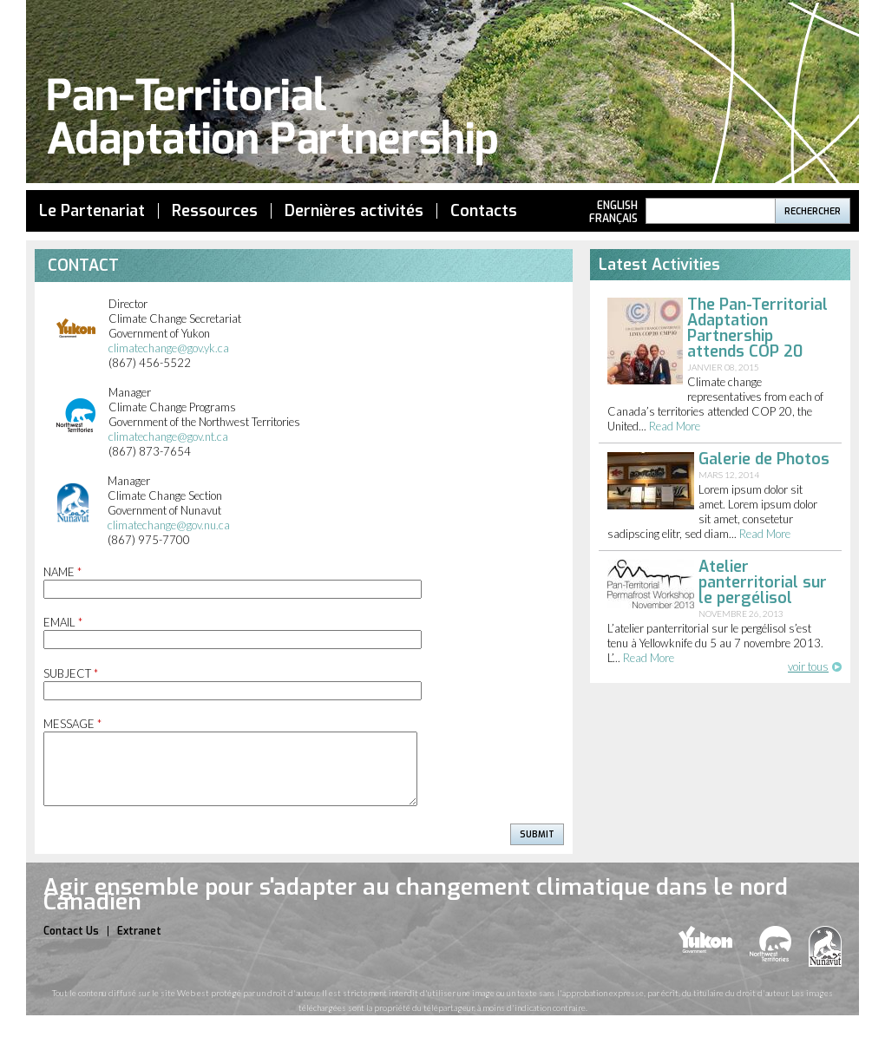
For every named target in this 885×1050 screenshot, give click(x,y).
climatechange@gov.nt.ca (168, 436)
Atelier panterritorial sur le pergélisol (762, 582)
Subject (70, 673)
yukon (705, 939)
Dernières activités (354, 211)
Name (62, 572)
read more (674, 426)
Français (613, 219)
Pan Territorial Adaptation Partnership (442, 94)
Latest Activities (659, 264)
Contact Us (71, 931)
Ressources (215, 211)
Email (62, 622)
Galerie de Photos (763, 459)
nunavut (825, 946)
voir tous (808, 666)
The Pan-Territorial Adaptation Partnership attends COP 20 (757, 328)
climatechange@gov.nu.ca (169, 525)
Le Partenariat (92, 211)
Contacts (483, 211)
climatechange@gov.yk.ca (168, 348)
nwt (770, 943)
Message (72, 724)
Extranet (139, 931)
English (617, 206)
